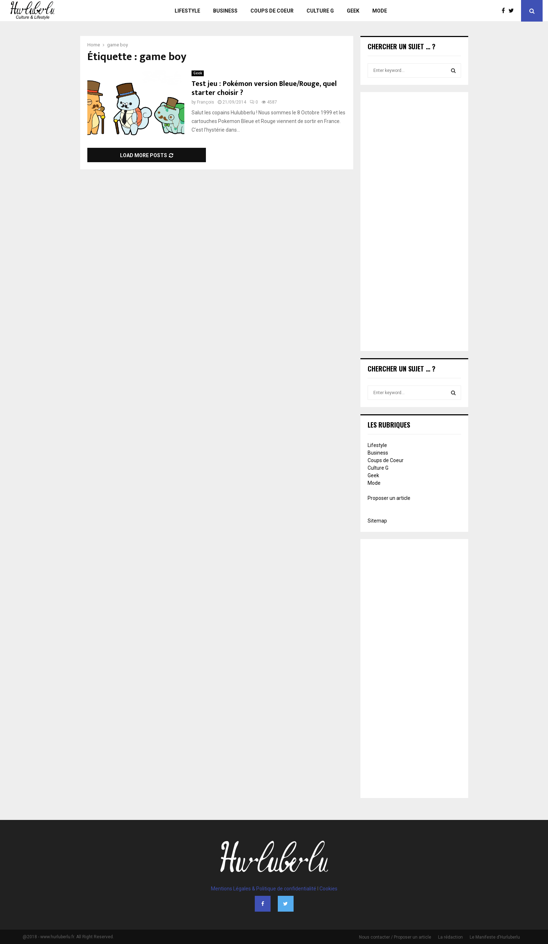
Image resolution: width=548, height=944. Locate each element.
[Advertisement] (414, 222)
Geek (353, 11)
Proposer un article (389, 498)
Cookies (328, 888)
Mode (379, 11)
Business (225, 11)
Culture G (320, 11)
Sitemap (377, 521)
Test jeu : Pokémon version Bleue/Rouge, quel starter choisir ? (264, 88)
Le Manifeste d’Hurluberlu (495, 937)
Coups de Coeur (272, 11)
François (205, 102)
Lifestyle (187, 11)
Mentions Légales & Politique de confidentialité (263, 888)
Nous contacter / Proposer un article (395, 937)
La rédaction (450, 937)
